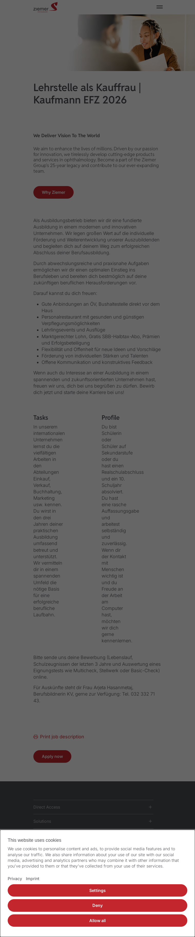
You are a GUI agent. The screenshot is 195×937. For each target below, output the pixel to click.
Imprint (32, 878)
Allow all (97, 920)
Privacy (15, 878)
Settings (97, 890)
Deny (97, 905)
